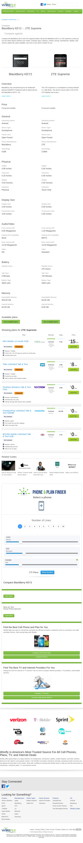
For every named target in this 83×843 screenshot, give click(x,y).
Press (54, 4)
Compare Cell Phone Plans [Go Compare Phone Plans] (42, 653)
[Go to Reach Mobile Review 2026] (56, 466)
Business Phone (20, 11)
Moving (76, 11)
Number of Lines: (42, 520)
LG (15, 808)
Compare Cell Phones (9, 19)
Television (42, 803)
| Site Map (72, 829)
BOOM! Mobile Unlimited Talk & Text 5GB (17, 435)
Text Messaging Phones (59, 808)
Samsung (17, 816)
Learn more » (6, 96)
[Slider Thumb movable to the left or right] (20, 542)
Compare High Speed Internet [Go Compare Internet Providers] (42, 697)
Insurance (60, 11)
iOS (70, 806)
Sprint (3, 806)
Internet (43, 11)
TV (37, 11)
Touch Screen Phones (59, 806)
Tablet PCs (29, 803)
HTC (15, 806)
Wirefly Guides (74, 808)
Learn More (9, 596)
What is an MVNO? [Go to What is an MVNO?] (71, 472)
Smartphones (56, 800)
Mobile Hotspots (31, 800)
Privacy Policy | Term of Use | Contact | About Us (51, 829)
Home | (32, 829)
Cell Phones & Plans (8, 11)
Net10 (3, 813)
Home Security (51, 11)
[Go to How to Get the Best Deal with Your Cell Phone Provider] (40, 466)
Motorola (17, 811)
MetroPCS (5, 816)
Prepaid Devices (57, 803)
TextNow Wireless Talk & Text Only (17, 388)
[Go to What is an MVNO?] (72, 466)
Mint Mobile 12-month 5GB (15, 341)
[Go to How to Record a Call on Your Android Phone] (8, 466)
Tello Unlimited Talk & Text (15, 364)
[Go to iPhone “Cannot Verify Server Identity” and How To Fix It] (24, 466)
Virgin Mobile (6, 811)
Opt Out (78, 829)
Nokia (16, 813)
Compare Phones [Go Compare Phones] (42, 657)
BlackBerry (17, 803)
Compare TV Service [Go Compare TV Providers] (42, 693)
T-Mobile (4, 808)
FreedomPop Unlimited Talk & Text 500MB (17, 412)
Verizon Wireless (7, 800)
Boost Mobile (6, 819)
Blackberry (72, 803)
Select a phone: (42, 498)
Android (71, 800)
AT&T (3, 803)
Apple (16, 800)
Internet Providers (44, 800)
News (49, 4)
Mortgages (68, 11)
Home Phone (30, 11)
